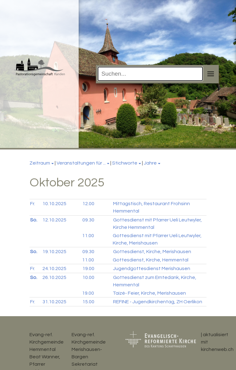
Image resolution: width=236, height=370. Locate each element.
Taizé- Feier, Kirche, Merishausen (149, 293)
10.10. (54, 203)
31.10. (54, 301)
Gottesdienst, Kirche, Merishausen (152, 251)
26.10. (54, 277)
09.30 (88, 219)
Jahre (150, 163)
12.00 (88, 203)
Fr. (32, 203)
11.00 (88, 235)
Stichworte (124, 163)
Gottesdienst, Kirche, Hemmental (150, 259)
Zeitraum (40, 163)
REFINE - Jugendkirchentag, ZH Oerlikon (157, 301)
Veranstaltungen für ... (81, 163)
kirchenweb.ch (217, 349)
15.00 (88, 301)
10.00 (88, 277)
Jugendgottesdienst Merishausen (151, 268)
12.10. (54, 219)
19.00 (88, 268)
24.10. (54, 268)
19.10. (54, 251)
